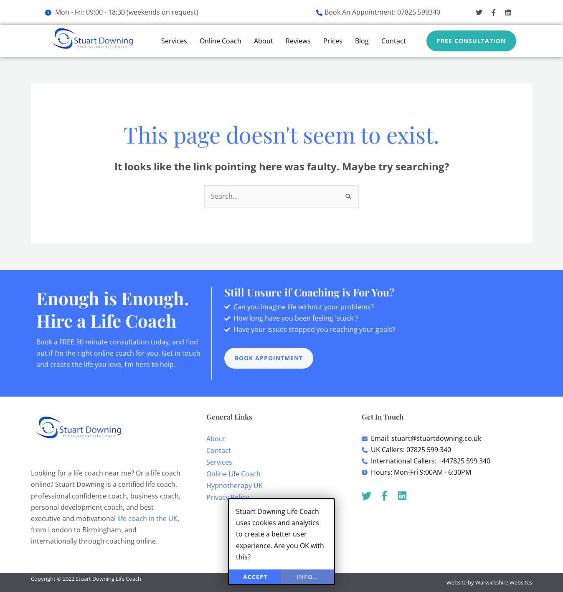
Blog (362, 41)
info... (308, 577)
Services (174, 41)
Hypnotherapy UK (234, 485)
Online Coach (220, 41)
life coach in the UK (147, 518)
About (263, 41)
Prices (332, 41)
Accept (255, 577)
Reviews (298, 41)
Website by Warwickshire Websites (489, 582)
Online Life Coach (233, 473)
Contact (393, 41)
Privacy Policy (227, 497)
